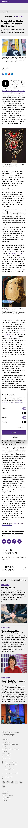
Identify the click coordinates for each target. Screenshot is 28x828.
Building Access (6, 742)
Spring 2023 (9, 16)
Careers (4, 746)
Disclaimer (4, 751)
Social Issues (18, 16)
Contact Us (5, 800)
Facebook (3, 74)
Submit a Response (8, 568)
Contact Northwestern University (10, 749)
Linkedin (3, 786)
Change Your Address (7, 795)
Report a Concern (6, 755)
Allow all (14, 432)
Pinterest (9, 74)
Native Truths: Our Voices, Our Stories (13, 91)
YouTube (21, 782)
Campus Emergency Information (10, 744)
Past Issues (5, 793)
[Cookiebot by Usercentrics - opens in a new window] (20, 390)
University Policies (6, 758)
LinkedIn (12, 74)
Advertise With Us (6, 798)
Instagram (12, 782)
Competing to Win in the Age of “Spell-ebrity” (13, 682)
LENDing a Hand (8, 588)
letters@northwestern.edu (11, 773)
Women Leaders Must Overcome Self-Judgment (12, 632)
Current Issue (5, 791)
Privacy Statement (6, 753)
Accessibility (5, 739)
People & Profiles (7, 525)
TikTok (16, 782)
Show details (20, 427)
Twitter (6, 74)
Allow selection (14, 437)
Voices (4, 70)
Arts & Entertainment (17, 523)
